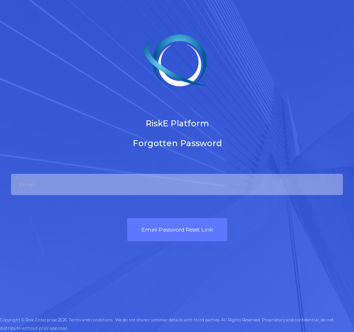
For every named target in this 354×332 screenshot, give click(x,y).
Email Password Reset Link (177, 229)
